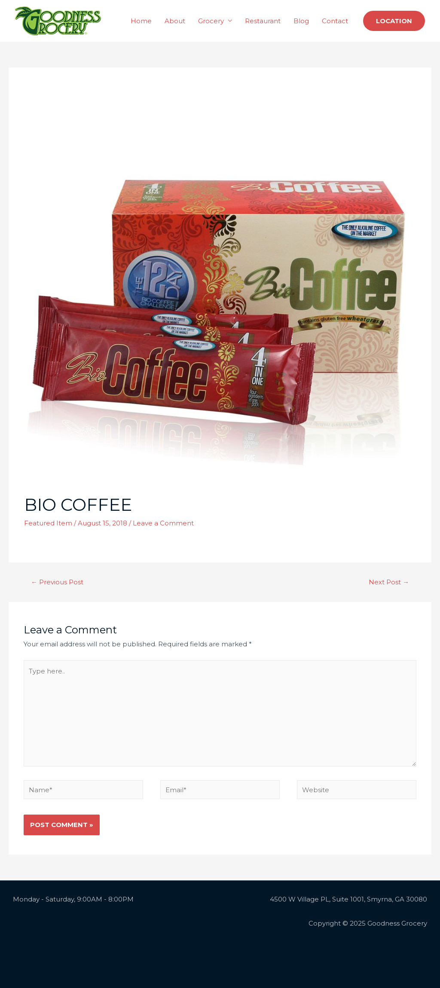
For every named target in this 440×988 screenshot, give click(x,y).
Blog (301, 21)
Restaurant (263, 21)
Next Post (389, 582)
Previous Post (57, 582)
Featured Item (48, 523)
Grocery (211, 21)
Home (141, 21)
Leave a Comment (163, 523)
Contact (335, 21)
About (175, 21)
